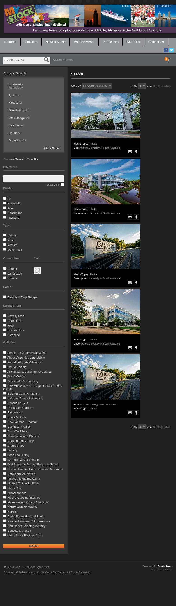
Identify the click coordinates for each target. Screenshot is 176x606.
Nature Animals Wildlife (23, 507)
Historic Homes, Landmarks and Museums (35, 469)
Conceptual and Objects (23, 436)
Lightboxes (165, 5)
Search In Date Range (22, 297)
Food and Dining (18, 455)
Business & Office (19, 426)
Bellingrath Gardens (21, 407)
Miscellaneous (17, 493)
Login (125, 5)
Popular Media (84, 42)
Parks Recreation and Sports (26, 516)
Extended (14, 335)
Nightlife (13, 511)
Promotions (111, 42)
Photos (12, 240)
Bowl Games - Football (22, 422)
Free (11, 325)
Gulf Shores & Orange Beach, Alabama (33, 464)
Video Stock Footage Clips (25, 535)
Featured (10, 42)
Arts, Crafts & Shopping (22, 381)
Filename (14, 217)
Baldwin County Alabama (24, 393)
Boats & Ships (17, 417)
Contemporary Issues (22, 441)
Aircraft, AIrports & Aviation (24, 362)
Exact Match (53, 184)
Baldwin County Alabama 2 (25, 398)
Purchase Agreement (36, 567)
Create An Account (144, 5)
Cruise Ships (16, 445)
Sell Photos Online (162, 569)
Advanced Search (63, 60)
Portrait (12, 268)
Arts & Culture (16, 376)
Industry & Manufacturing (24, 478)
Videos (12, 235)
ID (9, 198)
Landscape (15, 273)
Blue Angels (15, 412)
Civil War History (18, 431)
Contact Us (156, 42)
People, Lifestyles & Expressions (29, 521)
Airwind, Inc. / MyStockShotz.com (45, 572)
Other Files (15, 249)
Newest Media (56, 42)
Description (15, 213)
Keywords (14, 203)
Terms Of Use (12, 567)
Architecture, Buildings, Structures (29, 371)
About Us (133, 42)
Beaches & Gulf (18, 403)
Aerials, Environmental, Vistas (26, 352)
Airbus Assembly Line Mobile (26, 357)
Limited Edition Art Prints (24, 483)
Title (10, 208)
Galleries (31, 42)
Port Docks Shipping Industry (27, 526)
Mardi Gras (15, 488)
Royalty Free (16, 316)
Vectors (12, 245)
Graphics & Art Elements (24, 459)
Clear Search (52, 148)
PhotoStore (165, 566)
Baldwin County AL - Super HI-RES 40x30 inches (32, 387)
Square (12, 278)
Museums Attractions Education (28, 502)
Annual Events (16, 367)
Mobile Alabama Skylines (24, 497)
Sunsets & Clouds (19, 530)
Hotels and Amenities (21, 474)
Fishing (12, 450)
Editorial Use (16, 330)
